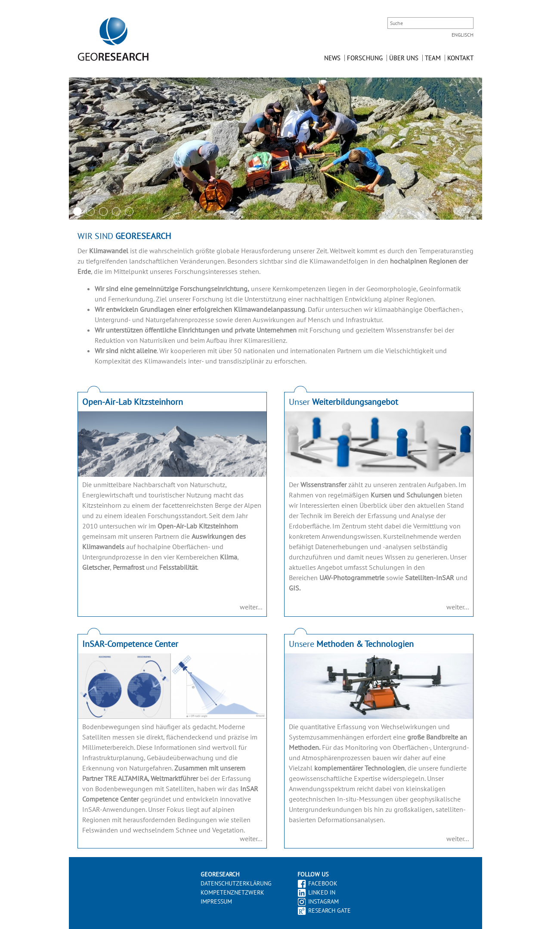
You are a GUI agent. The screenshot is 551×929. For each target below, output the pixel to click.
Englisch (463, 34)
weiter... (251, 607)
